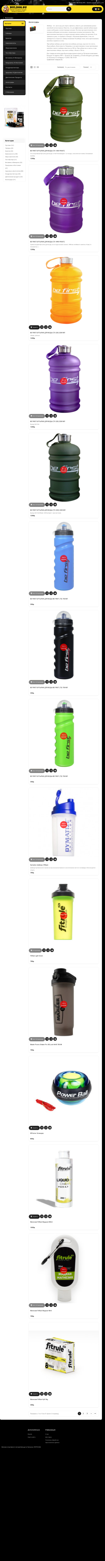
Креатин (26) (9, 151)
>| (95, 1414)
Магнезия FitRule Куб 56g (39, 1400)
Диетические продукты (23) (14, 177)
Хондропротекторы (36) (13, 174)
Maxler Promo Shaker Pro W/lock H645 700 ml (46, 1045)
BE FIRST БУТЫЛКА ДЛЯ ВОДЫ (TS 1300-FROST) (47, 151)
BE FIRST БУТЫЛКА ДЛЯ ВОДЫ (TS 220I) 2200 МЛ (47, 510)
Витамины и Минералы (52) (13, 162)
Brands (30, 1435)
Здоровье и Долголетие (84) (14, 171)
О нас (47, 1435)
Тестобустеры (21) (11, 159)
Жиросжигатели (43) (11, 157)
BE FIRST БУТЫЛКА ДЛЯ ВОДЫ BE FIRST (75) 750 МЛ (49, 599)
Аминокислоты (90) (11, 154)
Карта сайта (31, 1438)
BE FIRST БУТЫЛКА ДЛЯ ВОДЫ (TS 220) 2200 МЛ (47, 333)
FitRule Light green (36, 956)
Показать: (86, 67)
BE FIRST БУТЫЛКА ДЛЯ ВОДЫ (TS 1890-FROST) (47, 242)
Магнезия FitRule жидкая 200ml (41, 1223)
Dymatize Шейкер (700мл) (39, 865)
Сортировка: (61, 67)
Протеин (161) (9, 145)
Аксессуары (9, 18)
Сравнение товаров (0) (54, 59)
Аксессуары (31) (10, 179)
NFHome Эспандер (37, 1134)
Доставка (48, 1438)
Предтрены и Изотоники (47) (13, 167)
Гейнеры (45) (9, 148)
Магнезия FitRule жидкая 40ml (41, 1312)
